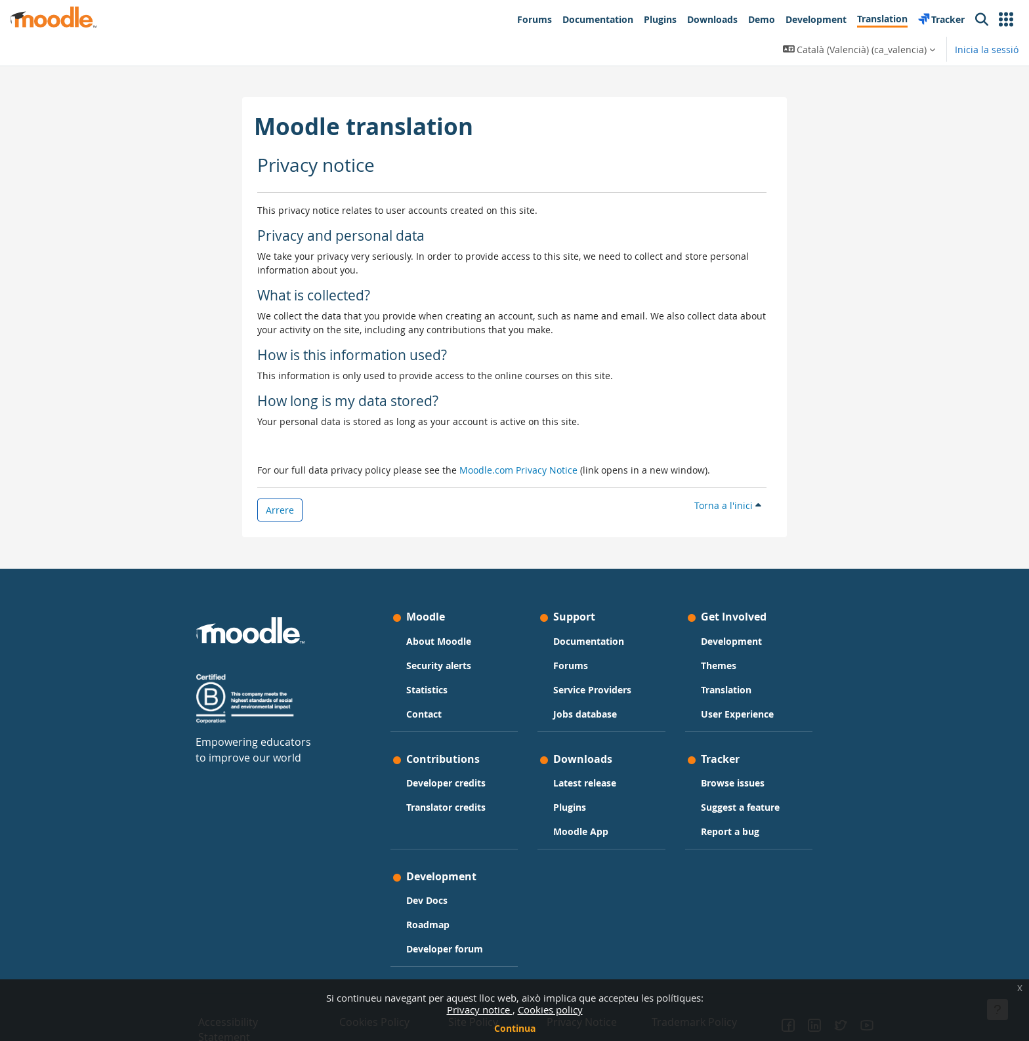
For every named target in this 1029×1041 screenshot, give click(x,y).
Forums (570, 665)
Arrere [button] (280, 510)
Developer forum (444, 949)
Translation (726, 690)
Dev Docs (427, 900)
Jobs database (585, 714)
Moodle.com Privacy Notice (518, 470)
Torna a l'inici (727, 505)
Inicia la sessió (986, 49)
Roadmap (428, 924)
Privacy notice (480, 1009)
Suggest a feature (740, 807)
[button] (1006, 20)
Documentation (588, 641)
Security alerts (438, 665)
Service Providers (592, 690)
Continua (515, 1028)
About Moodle (438, 641)
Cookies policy (550, 1009)
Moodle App (580, 831)
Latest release (584, 783)
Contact (424, 714)
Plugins (569, 807)
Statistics (427, 690)
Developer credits (446, 783)
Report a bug (730, 831)
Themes (718, 665)
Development (731, 641)
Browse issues (733, 783)
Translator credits (446, 807)
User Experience (737, 714)
